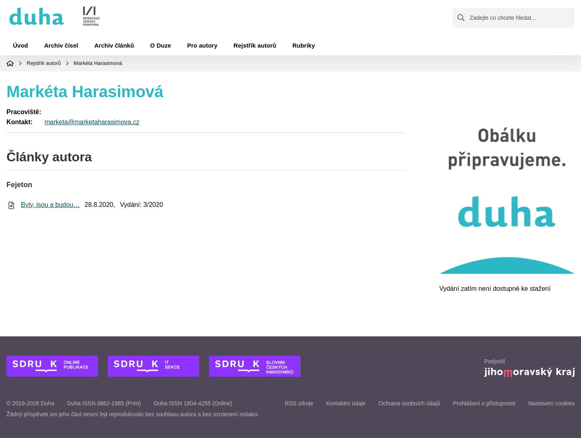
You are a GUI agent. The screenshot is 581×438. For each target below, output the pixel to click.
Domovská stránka (10, 63)
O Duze (160, 45)
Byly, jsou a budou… (50, 204)
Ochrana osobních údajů (409, 403)
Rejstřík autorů (255, 45)
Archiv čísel (61, 45)
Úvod (20, 45)
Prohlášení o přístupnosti (484, 403)
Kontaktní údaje (346, 403)
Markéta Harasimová (98, 63)
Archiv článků (114, 45)
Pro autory (202, 45)
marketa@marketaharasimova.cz (91, 122)
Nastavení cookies (552, 403)
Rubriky (304, 45)
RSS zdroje (299, 403)
